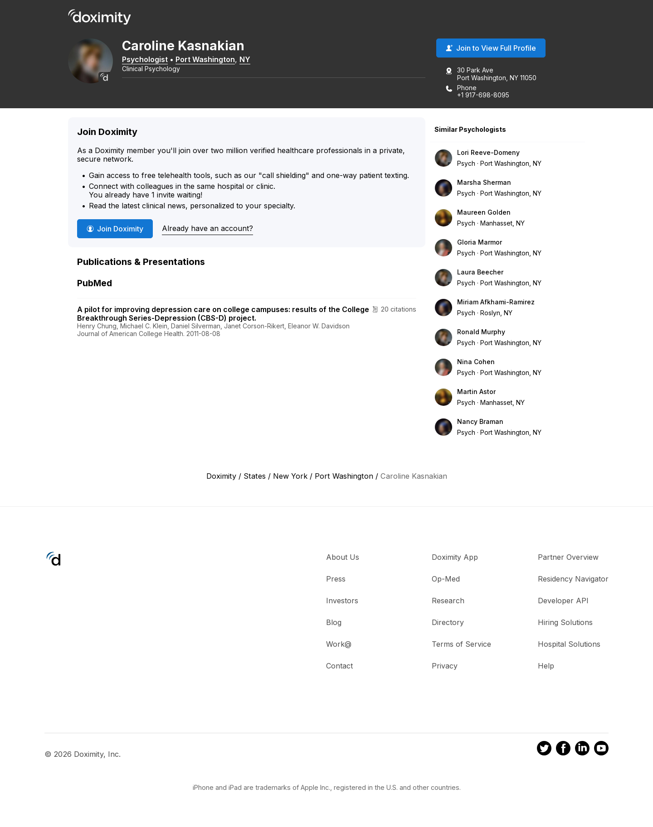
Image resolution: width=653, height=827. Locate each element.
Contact (339, 667)
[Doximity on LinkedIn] (582, 750)
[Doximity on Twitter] (544, 750)
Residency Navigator (573, 580)
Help (546, 667)
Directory (448, 623)
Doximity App (455, 558)
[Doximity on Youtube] (601, 750)
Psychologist (154, 60)
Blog (333, 623)
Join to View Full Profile (491, 49)
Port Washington (214, 60)
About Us (342, 558)
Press (336, 580)
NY (254, 60)
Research (448, 601)
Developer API (563, 601)
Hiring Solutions (565, 623)
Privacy (445, 667)
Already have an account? (207, 229)
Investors (342, 601)
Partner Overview (568, 558)
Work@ (338, 645)
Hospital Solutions (569, 645)
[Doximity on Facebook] (563, 750)
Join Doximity (115, 230)
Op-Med (446, 580)
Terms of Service (461, 645)
